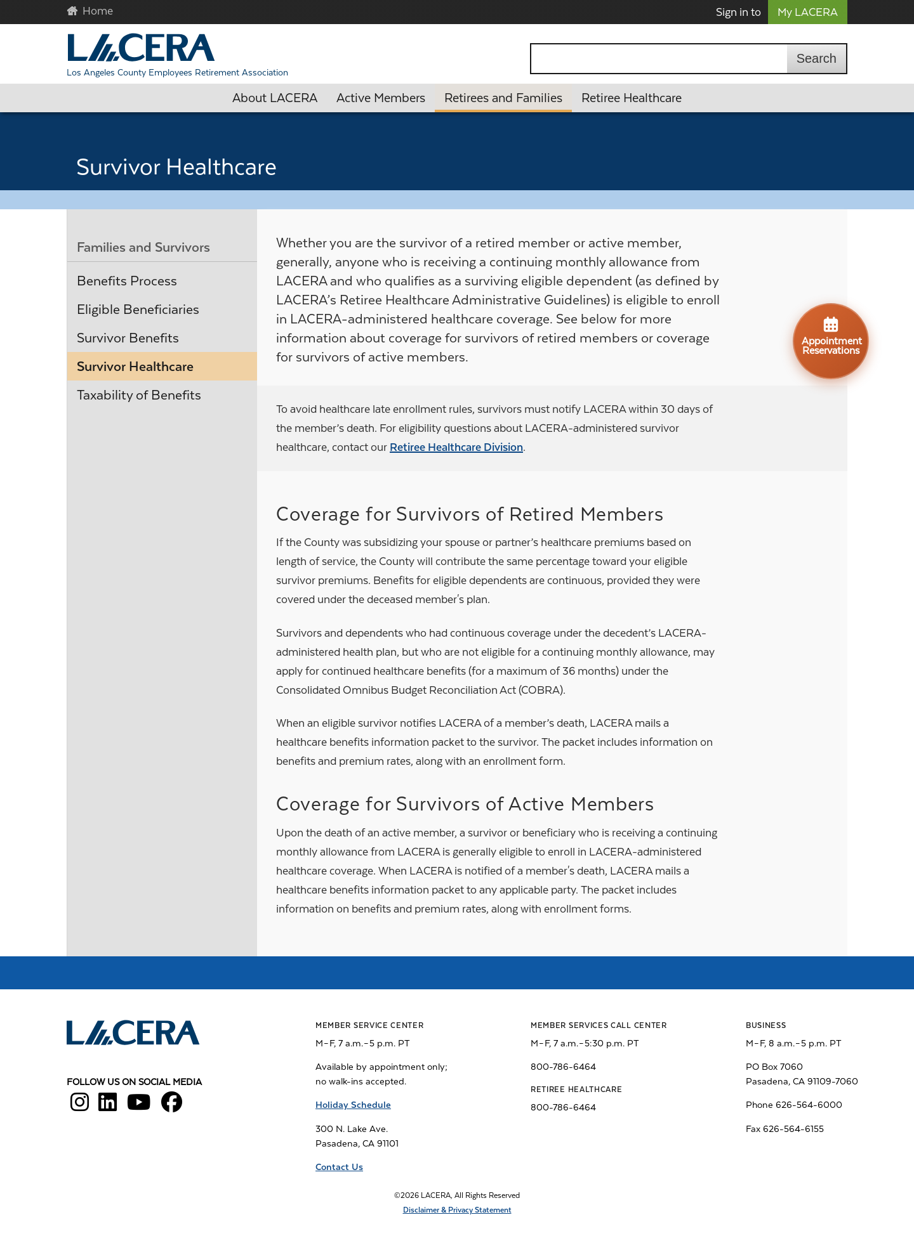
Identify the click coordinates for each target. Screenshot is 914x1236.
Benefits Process (127, 281)
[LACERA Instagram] (79, 1107)
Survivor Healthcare (135, 366)
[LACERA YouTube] (139, 1107)
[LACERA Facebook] (171, 1107)
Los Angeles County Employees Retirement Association (177, 72)
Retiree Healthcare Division (456, 447)
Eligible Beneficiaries (138, 309)
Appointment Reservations (832, 335)
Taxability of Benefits (139, 395)
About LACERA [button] (274, 98)
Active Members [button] (380, 98)
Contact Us (339, 1167)
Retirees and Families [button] (503, 98)
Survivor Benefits (128, 338)
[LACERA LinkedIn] (107, 1107)
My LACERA (808, 12)
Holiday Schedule (353, 1105)
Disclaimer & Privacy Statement (457, 1210)
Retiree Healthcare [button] (631, 98)
